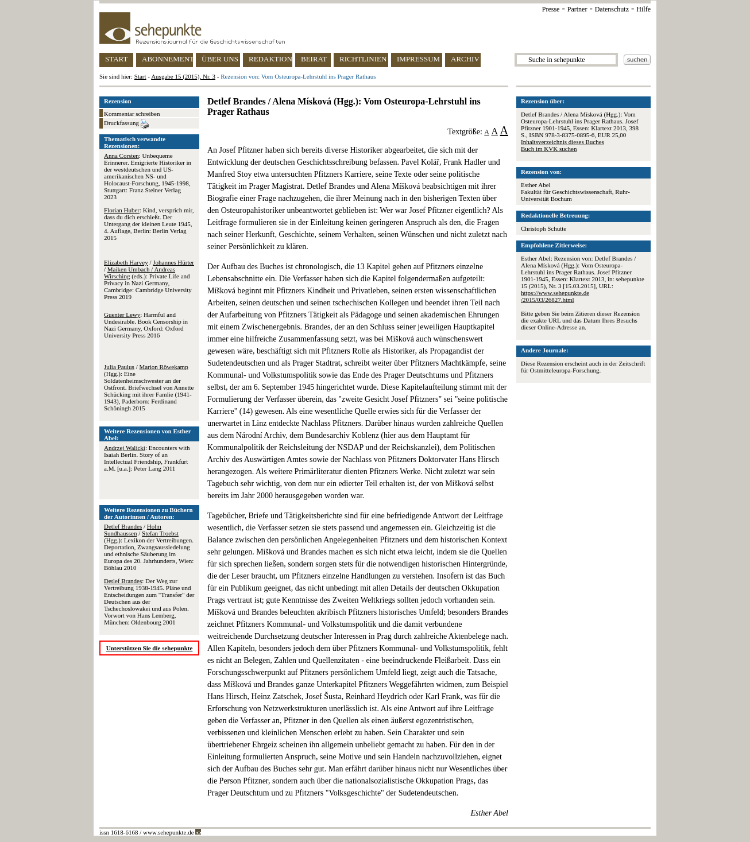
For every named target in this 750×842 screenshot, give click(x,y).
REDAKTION (270, 59)
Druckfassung (126, 124)
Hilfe (643, 9)
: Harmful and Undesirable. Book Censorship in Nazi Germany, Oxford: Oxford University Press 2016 (146, 325)
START (116, 59)
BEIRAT (314, 59)
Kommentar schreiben (132, 113)
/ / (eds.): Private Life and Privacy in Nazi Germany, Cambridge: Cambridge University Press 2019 (149, 279)
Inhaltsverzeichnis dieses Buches (562, 141)
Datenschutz (612, 9)
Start (140, 76)
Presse (551, 9)
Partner (577, 9)
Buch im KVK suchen (549, 148)
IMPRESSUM (418, 59)
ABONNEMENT (167, 59)
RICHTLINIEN (362, 59)
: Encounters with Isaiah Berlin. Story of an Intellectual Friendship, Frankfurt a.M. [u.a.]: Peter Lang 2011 (147, 458)
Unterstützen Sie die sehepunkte (149, 648)
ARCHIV (465, 59)
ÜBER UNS (220, 59)
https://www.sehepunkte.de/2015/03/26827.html (555, 296)
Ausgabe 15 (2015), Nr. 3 (183, 76)
